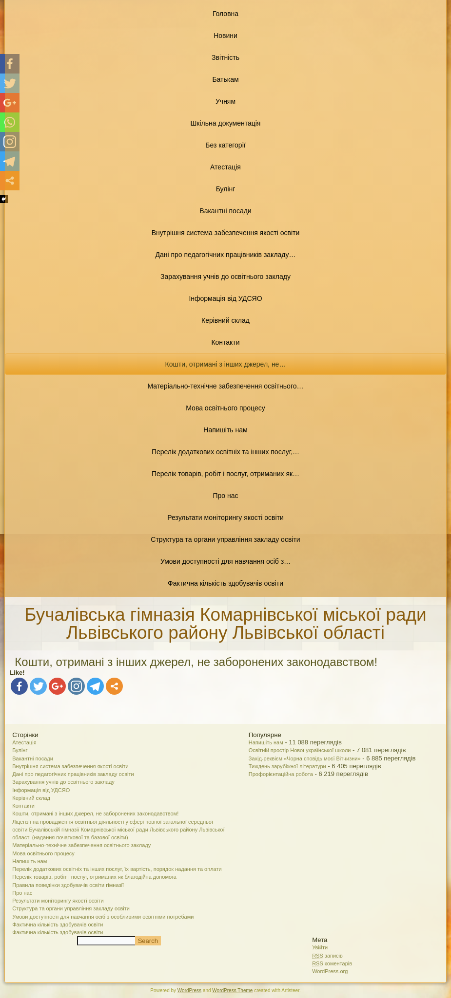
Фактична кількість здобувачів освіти (225, 583)
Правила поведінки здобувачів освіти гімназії (68, 885)
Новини (225, 35)
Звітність (225, 57)
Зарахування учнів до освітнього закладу (225, 276)
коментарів (332, 963)
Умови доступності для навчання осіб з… (225, 561)
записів (327, 956)
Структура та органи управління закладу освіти (225, 539)
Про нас (225, 495)
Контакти (225, 342)
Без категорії (225, 145)
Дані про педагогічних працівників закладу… (225, 255)
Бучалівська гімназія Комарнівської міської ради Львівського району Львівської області (225, 624)
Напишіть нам (225, 430)
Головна (225, 14)
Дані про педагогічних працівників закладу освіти (73, 774)
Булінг (225, 189)
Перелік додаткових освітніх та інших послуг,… (225, 452)
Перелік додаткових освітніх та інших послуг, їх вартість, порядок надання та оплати (116, 869)
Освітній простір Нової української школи (300, 750)
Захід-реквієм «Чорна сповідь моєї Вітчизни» (305, 758)
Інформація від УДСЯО (225, 298)
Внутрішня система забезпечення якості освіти (225, 233)
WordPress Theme (232, 990)
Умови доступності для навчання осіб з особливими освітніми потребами (103, 917)
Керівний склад (225, 320)
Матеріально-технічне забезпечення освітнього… (226, 386)
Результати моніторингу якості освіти (225, 517)
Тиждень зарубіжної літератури (287, 766)
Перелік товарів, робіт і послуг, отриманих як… (225, 474)
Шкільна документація (226, 123)
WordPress (189, 990)
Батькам (225, 79)
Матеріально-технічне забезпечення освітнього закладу (81, 845)
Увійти (320, 947)
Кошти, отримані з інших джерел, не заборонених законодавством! (95, 813)
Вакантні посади (225, 211)
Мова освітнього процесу (225, 408)
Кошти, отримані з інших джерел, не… (225, 364)
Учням (225, 101)
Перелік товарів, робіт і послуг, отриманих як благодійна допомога (94, 877)
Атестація (225, 167)
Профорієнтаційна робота (281, 774)
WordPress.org (330, 971)
